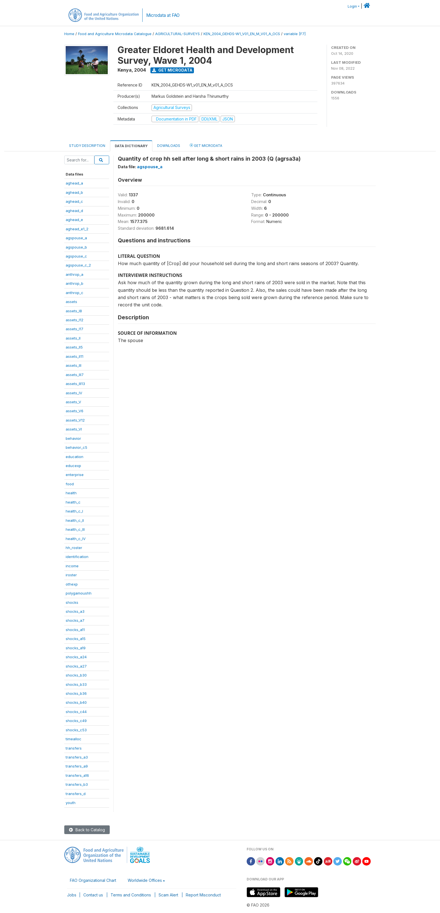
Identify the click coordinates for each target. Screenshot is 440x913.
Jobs (71, 894)
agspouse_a (76, 238)
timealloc (73, 739)
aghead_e (74, 219)
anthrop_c (74, 292)
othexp (72, 584)
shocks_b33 (76, 684)
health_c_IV (76, 538)
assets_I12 (74, 320)
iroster (71, 575)
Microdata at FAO (163, 15)
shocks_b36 (76, 693)
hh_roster (74, 547)
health (71, 493)
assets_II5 (74, 347)
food (70, 484)
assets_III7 (75, 374)
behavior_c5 (76, 447)
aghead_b (74, 192)
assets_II (73, 338)
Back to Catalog (87, 829)
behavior (73, 438)
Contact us (93, 894)
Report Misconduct (203, 894)
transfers (74, 748)
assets (71, 301)
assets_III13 (75, 383)
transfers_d (76, 793)
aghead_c (74, 201)
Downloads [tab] (168, 146)
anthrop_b (74, 283)
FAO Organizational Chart (93, 880)
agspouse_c (76, 256)
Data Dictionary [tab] (131, 146)
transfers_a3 (77, 757)
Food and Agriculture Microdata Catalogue (115, 34)
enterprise (75, 474)
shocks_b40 (76, 702)
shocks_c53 (76, 730)
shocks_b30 (76, 675)
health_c (73, 502)
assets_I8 (74, 311)
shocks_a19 (76, 648)
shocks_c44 (76, 711)
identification (77, 556)
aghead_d (74, 210)
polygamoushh (78, 593)
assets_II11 (74, 356)
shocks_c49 (76, 720)
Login (352, 6)
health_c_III (75, 529)
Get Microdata (172, 70)
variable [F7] (295, 34)
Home (69, 34)
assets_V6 (74, 411)
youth (70, 802)
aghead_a (74, 183)
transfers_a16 (77, 775)
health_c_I (74, 511)
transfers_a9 (77, 766)
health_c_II (75, 520)
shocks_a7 (75, 620)
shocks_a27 (76, 666)
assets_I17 (74, 329)
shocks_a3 (75, 611)
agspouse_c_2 (78, 265)
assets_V (73, 402)
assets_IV (74, 393)
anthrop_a (74, 274)
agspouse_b (76, 247)
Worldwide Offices (145, 880)
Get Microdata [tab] (206, 145)
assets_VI (74, 429)
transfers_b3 (77, 784)
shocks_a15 (76, 638)
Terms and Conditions (131, 894)
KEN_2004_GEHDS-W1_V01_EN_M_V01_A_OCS (241, 34)
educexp (73, 465)
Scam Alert (168, 894)
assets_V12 (75, 420)
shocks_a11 (75, 629)
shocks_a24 (76, 657)
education (74, 456)
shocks (72, 602)
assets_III (73, 365)
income (72, 566)
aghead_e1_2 (77, 229)
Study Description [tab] (87, 146)
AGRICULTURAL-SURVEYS (177, 34)
